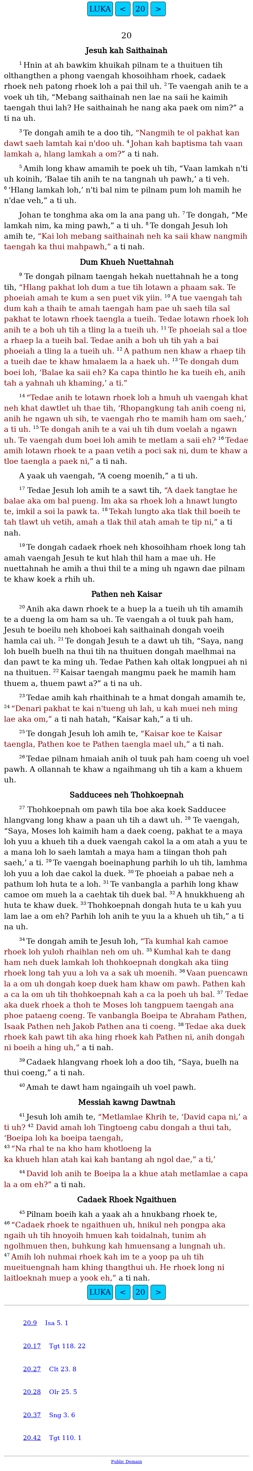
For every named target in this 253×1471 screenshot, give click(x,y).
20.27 (32, 1369)
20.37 (32, 1415)
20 (140, 9)
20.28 (32, 1391)
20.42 (32, 1437)
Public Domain (126, 1461)
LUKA (100, 9)
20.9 (30, 1322)
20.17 (32, 1346)
